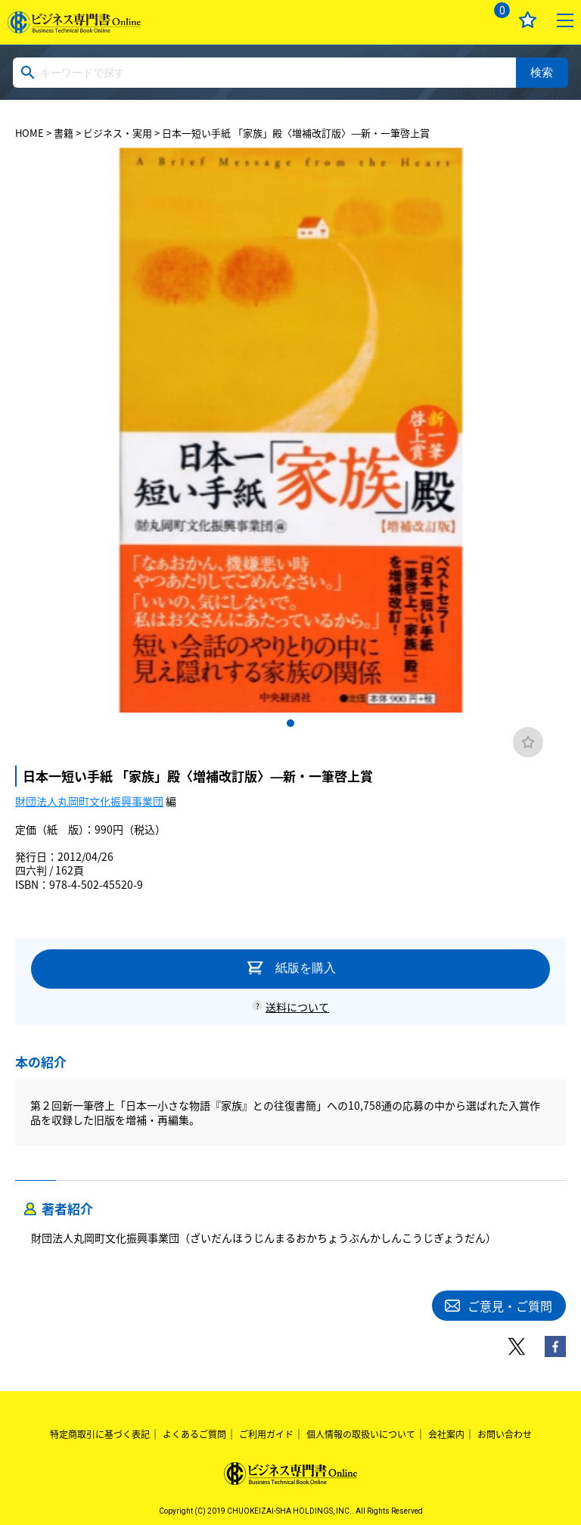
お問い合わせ (504, 1434)
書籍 (63, 133)
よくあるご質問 (194, 1434)
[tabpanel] (290, 430)
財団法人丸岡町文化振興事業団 (89, 801)
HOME (29, 133)
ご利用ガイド (266, 1434)
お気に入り (527, 20)
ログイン (456, 20)
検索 (541, 72)
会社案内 (446, 1434)
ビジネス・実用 (117, 133)
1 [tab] (290, 723)
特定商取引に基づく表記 (100, 1434)
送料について (297, 1007)
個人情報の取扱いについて (360, 1434)
